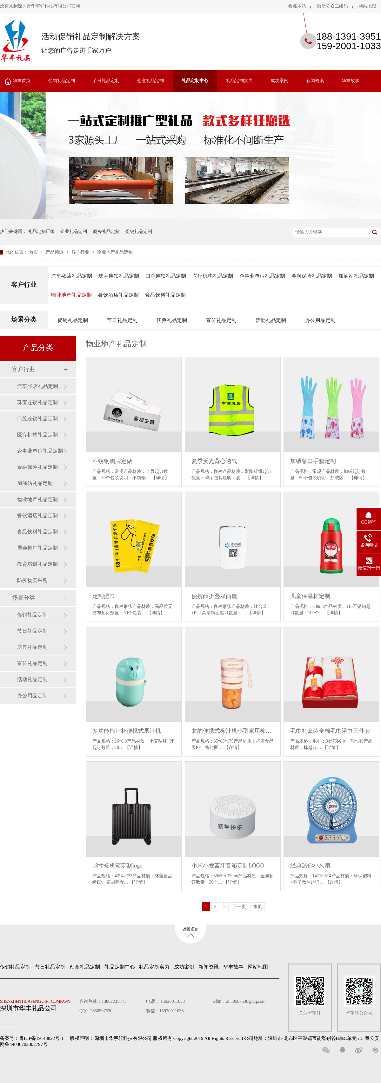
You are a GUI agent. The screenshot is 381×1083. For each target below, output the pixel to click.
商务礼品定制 (106, 231)
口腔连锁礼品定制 (165, 276)
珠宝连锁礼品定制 (118, 276)
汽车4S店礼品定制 (71, 276)
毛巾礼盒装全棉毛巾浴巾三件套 (330, 731)
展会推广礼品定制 (37, 548)
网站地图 (367, 6)
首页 (34, 252)
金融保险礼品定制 (311, 276)
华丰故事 (350, 80)
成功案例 (279, 80)
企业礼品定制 (73, 231)
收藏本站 (297, 6)
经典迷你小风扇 (310, 865)
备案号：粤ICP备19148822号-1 (32, 1038)
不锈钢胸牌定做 (112, 461)
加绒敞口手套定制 (313, 461)
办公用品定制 (320, 320)
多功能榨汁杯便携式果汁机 (126, 731)
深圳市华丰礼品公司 (38, 1004)
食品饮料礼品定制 (165, 295)
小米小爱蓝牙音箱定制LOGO (227, 865)
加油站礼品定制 (356, 276)
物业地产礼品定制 (115, 252)
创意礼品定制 (150, 80)
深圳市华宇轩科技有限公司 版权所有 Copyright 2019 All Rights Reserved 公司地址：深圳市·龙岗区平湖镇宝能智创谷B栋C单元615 (229, 1038)
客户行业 (80, 252)
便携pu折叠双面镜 (214, 596)
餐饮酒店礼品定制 (118, 295)
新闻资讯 (315, 80)
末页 (257, 906)
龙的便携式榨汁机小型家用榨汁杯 (232, 731)
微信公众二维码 (332, 6)
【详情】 (160, 477)
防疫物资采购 (32, 580)
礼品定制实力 (239, 80)
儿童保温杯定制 (310, 596)
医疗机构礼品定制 (212, 276)
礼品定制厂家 (41, 231)
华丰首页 (21, 80)
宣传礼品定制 (221, 320)
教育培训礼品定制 (37, 564)
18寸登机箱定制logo (117, 865)
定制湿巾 (103, 596)
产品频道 (55, 252)
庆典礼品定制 (172, 320)
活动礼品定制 (271, 320)
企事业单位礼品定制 (262, 276)
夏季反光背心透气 (214, 461)
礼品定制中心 (195, 80)
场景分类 (24, 319)
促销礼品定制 (61, 80)
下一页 (239, 906)
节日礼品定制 (106, 80)
